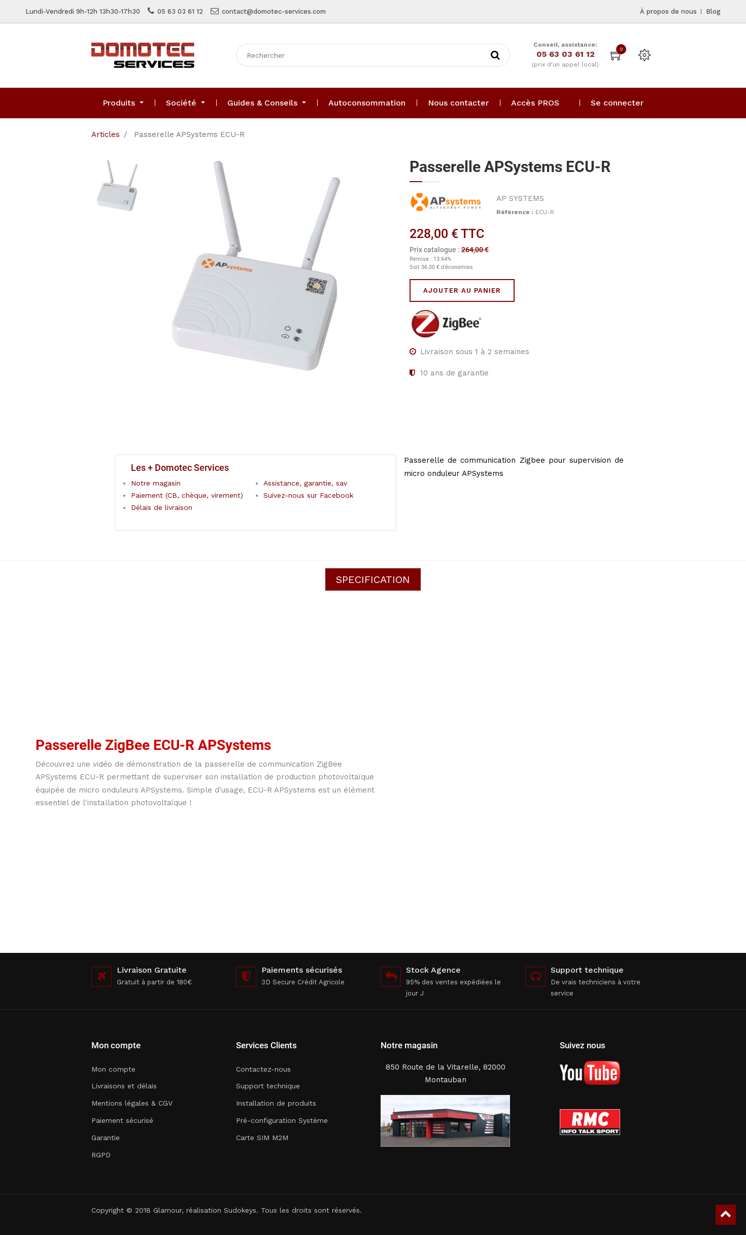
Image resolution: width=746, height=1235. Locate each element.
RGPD (101, 1155)
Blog (713, 11)
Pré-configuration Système (282, 1120)
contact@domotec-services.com (274, 11)
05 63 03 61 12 (180, 11)
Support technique (268, 1086)
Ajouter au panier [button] (462, 290)
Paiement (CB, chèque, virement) (187, 495)
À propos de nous (668, 11)
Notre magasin (156, 483)
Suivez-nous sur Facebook (308, 495)
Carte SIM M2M (262, 1138)
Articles (105, 134)
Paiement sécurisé (122, 1120)
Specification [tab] (373, 579)
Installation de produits (276, 1103)
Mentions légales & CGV (132, 1103)
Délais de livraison (161, 507)
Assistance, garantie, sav (305, 483)
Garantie (105, 1138)
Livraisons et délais (124, 1086)
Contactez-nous (263, 1069)
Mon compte (113, 1069)
